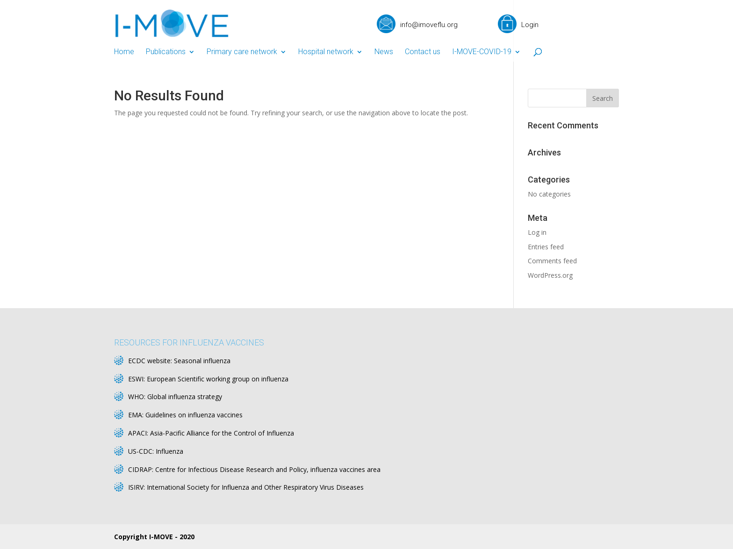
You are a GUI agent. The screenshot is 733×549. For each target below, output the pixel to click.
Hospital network (325, 52)
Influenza (169, 451)
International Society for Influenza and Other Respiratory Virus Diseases (255, 487)
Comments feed (552, 260)
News (383, 52)
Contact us (422, 52)
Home (124, 52)
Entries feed (546, 246)
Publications (166, 52)
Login (530, 25)
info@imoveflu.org (429, 25)
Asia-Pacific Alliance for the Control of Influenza (222, 433)
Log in (537, 232)
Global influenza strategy (184, 396)
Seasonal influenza (202, 360)
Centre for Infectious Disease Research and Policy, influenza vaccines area (268, 469)
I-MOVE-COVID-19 (481, 52)
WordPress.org (550, 275)
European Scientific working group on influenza (217, 378)
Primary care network (242, 52)
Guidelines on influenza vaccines (194, 414)
